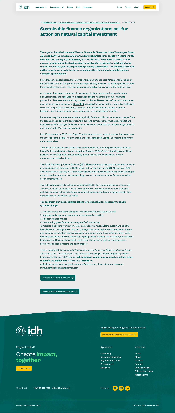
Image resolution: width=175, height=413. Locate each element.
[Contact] (139, 364)
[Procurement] (107, 364)
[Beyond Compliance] (110, 360)
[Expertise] (105, 367)
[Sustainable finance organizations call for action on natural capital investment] (90, 22)
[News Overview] (48, 22)
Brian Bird (78, 103)
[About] (138, 357)
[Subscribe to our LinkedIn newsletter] (119, 334)
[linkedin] (127, 388)
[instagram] (121, 388)
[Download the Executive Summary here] (59, 291)
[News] (138, 353)
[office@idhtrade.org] (61, 388)
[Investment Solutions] (110, 357)
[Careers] (139, 360)
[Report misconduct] (32, 405)
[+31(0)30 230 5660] (41, 388)
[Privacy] (19, 405)
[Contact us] (24, 368)
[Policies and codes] (144, 371)
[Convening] (105, 353)
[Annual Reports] (142, 367)
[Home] (29, 331)
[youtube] (115, 388)
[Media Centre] (141, 375)
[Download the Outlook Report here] (57, 278)
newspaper (72, 127)
